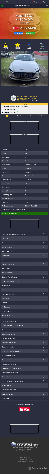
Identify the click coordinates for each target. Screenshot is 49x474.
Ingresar (45, 2)
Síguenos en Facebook (40, 468)
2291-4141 (4, 2)
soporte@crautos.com (27, 461)
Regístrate (36, 2)
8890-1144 (13, 109)
